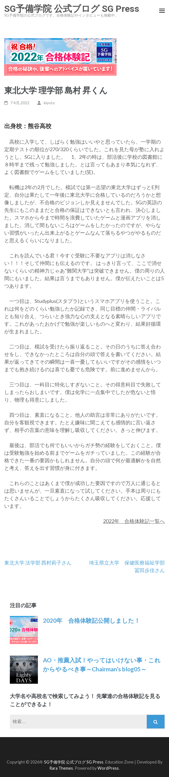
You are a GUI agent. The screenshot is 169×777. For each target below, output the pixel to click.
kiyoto (49, 102)
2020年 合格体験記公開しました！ (91, 620)
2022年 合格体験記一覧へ (134, 521)
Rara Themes (61, 768)
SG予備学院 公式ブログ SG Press (71, 8)
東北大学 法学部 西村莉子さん (38, 562)
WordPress (108, 768)
